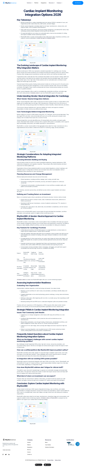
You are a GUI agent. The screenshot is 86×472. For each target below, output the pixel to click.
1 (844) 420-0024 (6, 450)
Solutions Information (49, 447)
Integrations (43, 2)
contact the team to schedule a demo (46, 38)
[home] (9, 3)
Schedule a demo (34, 93)
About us (29, 449)
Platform (36, 2)
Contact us (29, 454)
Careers (29, 452)
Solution (29, 442)
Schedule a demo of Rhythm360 (49, 398)
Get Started (78, 2)
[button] (29, 3)
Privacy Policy (50, 460)
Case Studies (48, 444)
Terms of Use (58, 460)
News (46, 442)
